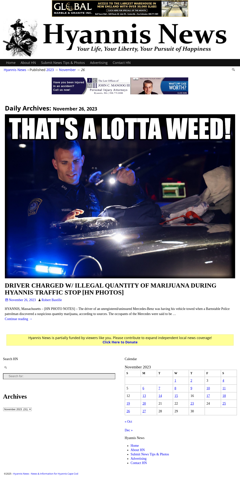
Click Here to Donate (120, 342)
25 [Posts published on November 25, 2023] (224, 403)
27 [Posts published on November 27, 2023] (144, 411)
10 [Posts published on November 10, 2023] (208, 388)
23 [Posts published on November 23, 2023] (192, 403)
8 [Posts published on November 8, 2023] (175, 388)
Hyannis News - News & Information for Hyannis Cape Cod (45, 473)
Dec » (129, 430)
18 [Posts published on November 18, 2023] (224, 396)
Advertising (99, 62)
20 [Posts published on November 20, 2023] (144, 403)
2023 (50, 69)
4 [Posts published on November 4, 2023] (223, 380)
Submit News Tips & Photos (63, 62)
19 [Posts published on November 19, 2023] (128, 403)
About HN (28, 62)
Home (11, 62)
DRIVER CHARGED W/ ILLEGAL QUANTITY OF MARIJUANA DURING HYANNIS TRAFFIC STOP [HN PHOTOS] (111, 289)
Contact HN (122, 62)
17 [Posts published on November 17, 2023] (208, 396)
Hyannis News (15, 69)
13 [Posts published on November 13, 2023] (144, 396)
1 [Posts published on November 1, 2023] (175, 380)
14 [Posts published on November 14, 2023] (160, 396)
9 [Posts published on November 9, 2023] (191, 388)
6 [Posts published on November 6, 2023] (143, 388)
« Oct (128, 421)
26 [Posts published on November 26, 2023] (128, 411)
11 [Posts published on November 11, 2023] (224, 388)
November (67, 69)
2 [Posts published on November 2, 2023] (191, 380)
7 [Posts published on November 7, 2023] (159, 388)
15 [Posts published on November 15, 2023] (176, 396)
